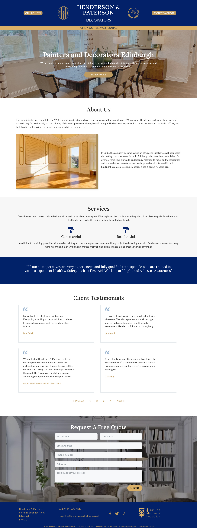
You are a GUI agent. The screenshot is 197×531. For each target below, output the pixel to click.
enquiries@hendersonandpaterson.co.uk (79, 516)
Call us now (33, 13)
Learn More (98, 74)
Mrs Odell (28, 333)
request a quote (163, 13)
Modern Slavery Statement (144, 526)
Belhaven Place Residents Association (42, 383)
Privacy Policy (127, 526)
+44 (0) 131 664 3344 (70, 509)
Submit (134, 488)
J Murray (109, 376)
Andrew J (110, 333)
